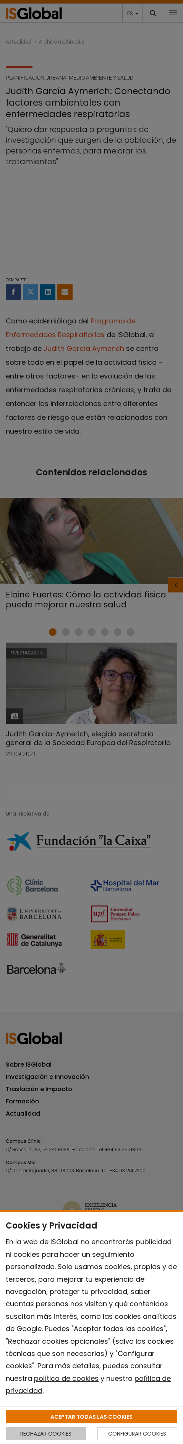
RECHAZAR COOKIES (45, 1433)
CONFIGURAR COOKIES (137, 1433)
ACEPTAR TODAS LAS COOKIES (91, 1417)
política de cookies (66, 1378)
